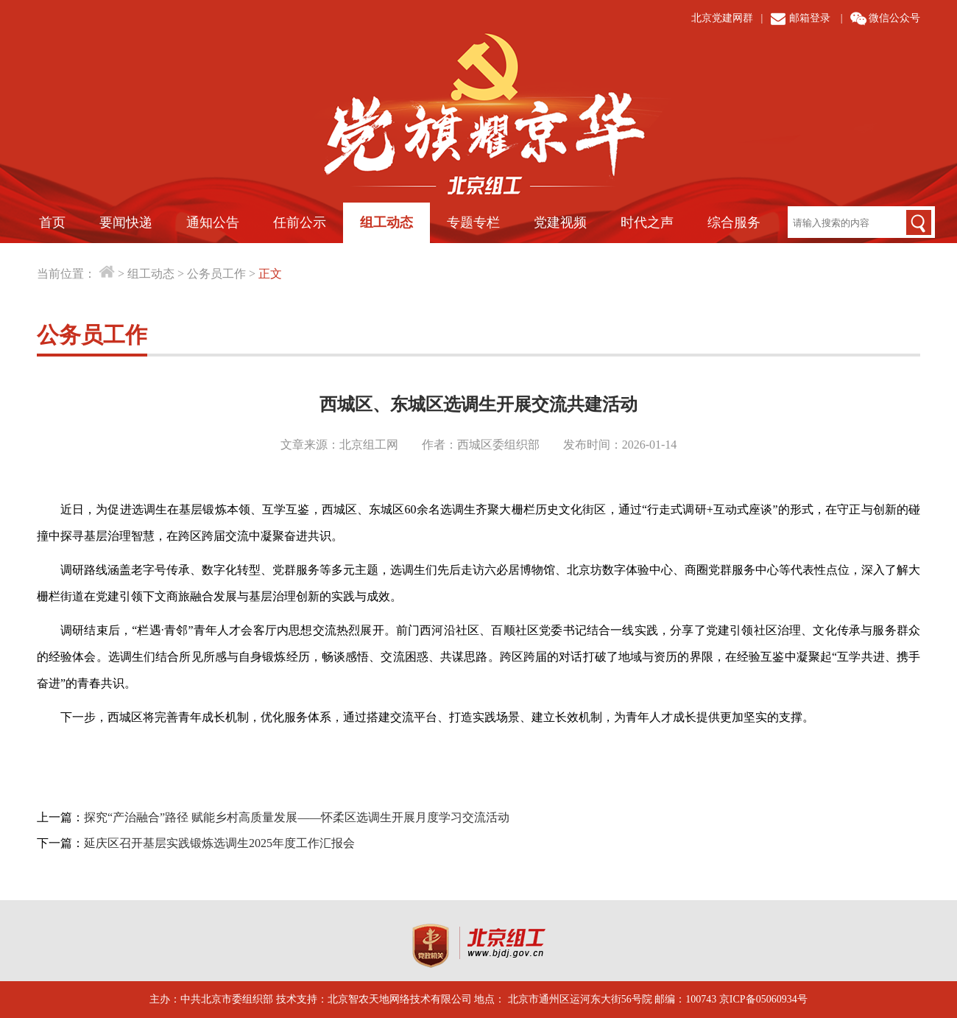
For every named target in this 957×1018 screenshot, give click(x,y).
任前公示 (299, 222)
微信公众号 (894, 18)
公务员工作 (216, 273)
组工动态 (386, 222)
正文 (270, 273)
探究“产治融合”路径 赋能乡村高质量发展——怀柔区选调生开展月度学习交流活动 (296, 817)
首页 (52, 222)
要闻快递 (125, 222)
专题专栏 (473, 222)
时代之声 (647, 222)
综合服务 (733, 222)
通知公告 (212, 222)
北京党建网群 (722, 18)
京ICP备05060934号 (763, 999)
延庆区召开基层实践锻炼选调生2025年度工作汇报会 (219, 843)
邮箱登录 (809, 18)
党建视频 (560, 222)
